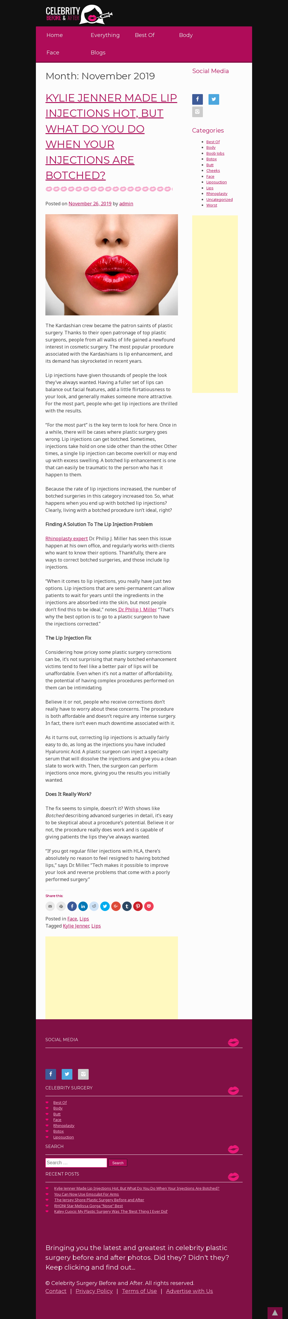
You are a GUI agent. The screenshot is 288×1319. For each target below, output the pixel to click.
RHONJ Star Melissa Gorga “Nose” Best (88, 1205)
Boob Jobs (215, 153)
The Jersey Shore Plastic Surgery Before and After (99, 1199)
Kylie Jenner (76, 926)
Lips (84, 918)
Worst (211, 205)
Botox (211, 159)
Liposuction (216, 182)
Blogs (98, 52)
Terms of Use (139, 1291)
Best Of (145, 35)
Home (55, 35)
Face (53, 52)
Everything (105, 35)
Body (186, 35)
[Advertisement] (111, 977)
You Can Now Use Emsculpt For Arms (86, 1194)
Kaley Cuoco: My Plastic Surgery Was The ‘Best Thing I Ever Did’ (111, 1211)
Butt (210, 164)
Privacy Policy (94, 1291)
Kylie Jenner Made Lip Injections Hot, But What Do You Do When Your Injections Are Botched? (136, 1188)
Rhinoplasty (216, 193)
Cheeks (213, 170)
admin (126, 203)
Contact (55, 1291)
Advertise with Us (189, 1291)
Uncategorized (219, 199)
